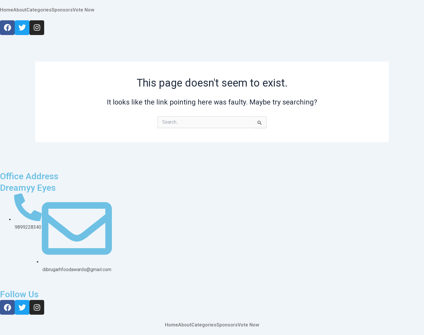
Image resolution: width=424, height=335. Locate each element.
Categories (39, 10)
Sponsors (62, 10)
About (19, 10)
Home (6, 10)
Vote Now (83, 10)
